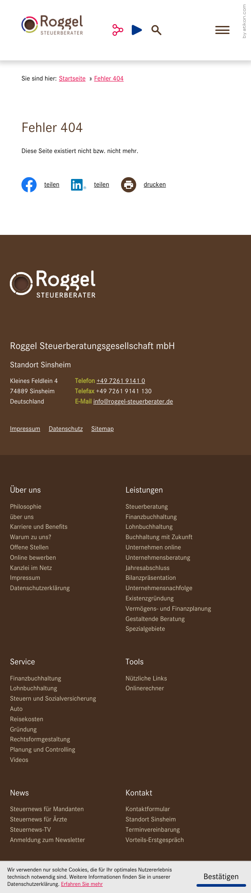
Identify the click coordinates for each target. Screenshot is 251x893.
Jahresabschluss (148, 568)
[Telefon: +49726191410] (120, 381)
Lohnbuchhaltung (149, 527)
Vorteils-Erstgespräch (155, 840)
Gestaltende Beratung (155, 619)
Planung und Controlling (42, 749)
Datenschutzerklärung (40, 588)
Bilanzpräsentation (151, 578)
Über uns (25, 490)
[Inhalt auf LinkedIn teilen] (96, 185)
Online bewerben (33, 557)
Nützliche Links (146, 678)
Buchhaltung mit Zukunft (159, 537)
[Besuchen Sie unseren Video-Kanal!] (141, 30)
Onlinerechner (145, 688)
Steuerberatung (147, 506)
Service (22, 662)
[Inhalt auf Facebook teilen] (46, 185)
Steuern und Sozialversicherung (53, 698)
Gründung (23, 729)
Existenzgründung (150, 598)
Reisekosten (26, 719)
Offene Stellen (29, 547)
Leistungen (144, 490)
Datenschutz (66, 429)
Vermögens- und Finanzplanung (168, 608)
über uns (21, 517)
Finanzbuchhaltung (151, 517)
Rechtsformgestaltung (40, 739)
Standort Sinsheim (151, 819)
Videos (19, 760)
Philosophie (25, 506)
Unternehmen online (153, 547)
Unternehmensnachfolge (159, 588)
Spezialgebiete (145, 629)
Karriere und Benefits (38, 527)
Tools (135, 662)
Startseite (72, 78)
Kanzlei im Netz (31, 568)
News (19, 793)
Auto (16, 709)
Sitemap (102, 429)
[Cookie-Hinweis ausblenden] (221, 877)
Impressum (25, 429)
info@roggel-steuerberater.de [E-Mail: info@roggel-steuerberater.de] (133, 401)
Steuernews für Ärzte (38, 819)
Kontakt (139, 793)
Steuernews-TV (30, 829)
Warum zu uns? (30, 537)
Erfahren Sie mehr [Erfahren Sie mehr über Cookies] (82, 884)
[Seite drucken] (149, 185)
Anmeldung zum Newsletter (47, 840)
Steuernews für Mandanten (47, 809)
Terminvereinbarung (153, 829)
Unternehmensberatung (158, 557)
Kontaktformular (148, 809)
